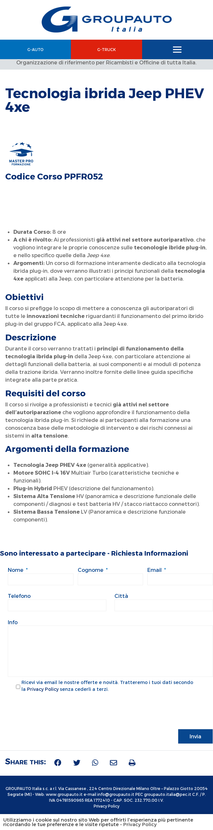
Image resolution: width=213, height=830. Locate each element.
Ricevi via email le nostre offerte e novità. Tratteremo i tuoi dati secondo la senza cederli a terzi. (107, 686)
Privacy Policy (43, 689)
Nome (18, 570)
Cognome (93, 570)
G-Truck (106, 49)
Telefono (19, 596)
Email (156, 570)
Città (121, 596)
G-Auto (35, 49)
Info (13, 622)
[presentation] (57, 710)
